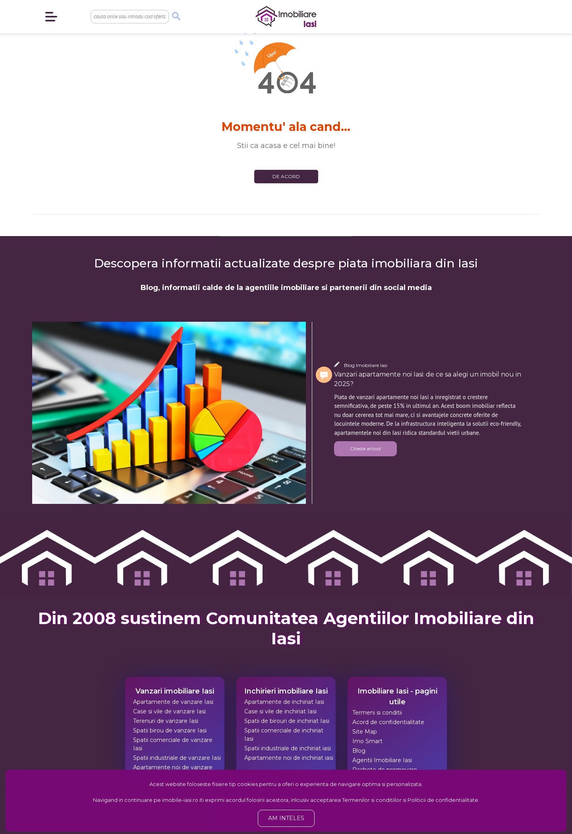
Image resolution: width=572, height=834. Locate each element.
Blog (358, 750)
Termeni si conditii (377, 712)
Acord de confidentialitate (388, 722)
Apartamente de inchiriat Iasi (284, 701)
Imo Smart (367, 741)
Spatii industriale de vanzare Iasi (177, 757)
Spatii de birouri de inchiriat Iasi (286, 720)
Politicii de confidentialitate (443, 800)
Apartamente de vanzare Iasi (173, 701)
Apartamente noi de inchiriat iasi (288, 757)
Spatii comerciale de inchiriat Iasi (283, 734)
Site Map (364, 731)
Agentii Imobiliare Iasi (382, 760)
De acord (286, 176)
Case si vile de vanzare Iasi (169, 711)
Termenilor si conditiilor (372, 800)
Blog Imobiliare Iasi (365, 365)
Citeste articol (365, 449)
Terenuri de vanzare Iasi (165, 720)
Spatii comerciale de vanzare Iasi (173, 744)
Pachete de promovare (384, 769)
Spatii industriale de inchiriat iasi (287, 748)
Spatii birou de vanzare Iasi (170, 730)
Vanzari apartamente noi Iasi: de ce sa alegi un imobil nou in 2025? (427, 379)
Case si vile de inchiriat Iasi (280, 711)
